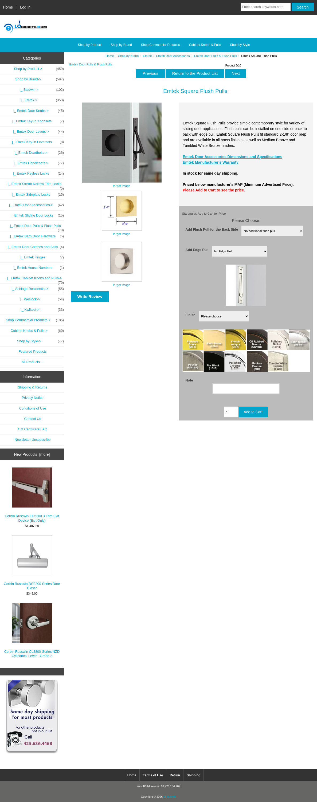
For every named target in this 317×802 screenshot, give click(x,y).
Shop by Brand (128, 55)
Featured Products (33, 351)
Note (189, 380)
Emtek (147, 55)
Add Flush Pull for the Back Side (211, 229)
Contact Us (32, 419)
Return (175, 775)
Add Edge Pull (196, 250)
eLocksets (169, 796)
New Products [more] (32, 454)
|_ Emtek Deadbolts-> (37, 153)
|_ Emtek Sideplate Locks (36, 194)
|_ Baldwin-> (41, 90)
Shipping (193, 775)
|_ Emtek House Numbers (36, 268)
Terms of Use (153, 775)
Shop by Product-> (39, 69)
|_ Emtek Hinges (39, 257)
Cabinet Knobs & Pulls (205, 45)
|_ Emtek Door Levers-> (36, 131)
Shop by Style (240, 45)
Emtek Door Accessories (173, 55)
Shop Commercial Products (160, 45)
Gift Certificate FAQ (32, 429)
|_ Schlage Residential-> (37, 289)
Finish (190, 315)
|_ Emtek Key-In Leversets (36, 142)
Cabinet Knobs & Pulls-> (37, 331)
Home (8, 7)
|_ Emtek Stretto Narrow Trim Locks (34, 185)
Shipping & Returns (32, 387)
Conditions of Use (32, 408)
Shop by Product (90, 45)
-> (39, 79)
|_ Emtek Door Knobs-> (36, 111)
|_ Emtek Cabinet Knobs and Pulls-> (33, 279)
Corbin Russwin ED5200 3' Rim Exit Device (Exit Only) (32, 494)
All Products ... (33, 362)
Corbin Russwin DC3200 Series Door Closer (32, 562)
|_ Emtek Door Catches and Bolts (33, 247)
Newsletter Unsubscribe (33, 440)
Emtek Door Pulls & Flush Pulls (215, 55)
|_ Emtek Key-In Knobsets (36, 121)
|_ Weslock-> (41, 299)
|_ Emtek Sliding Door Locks (34, 215)
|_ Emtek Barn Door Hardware (34, 236)
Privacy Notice (32, 398)
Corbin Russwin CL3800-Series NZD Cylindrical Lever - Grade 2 (32, 630)
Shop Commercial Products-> (35, 320)
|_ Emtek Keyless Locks (36, 173)
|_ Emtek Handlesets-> (37, 163)
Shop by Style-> (40, 341)
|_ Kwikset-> (41, 310)
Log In (25, 7)
